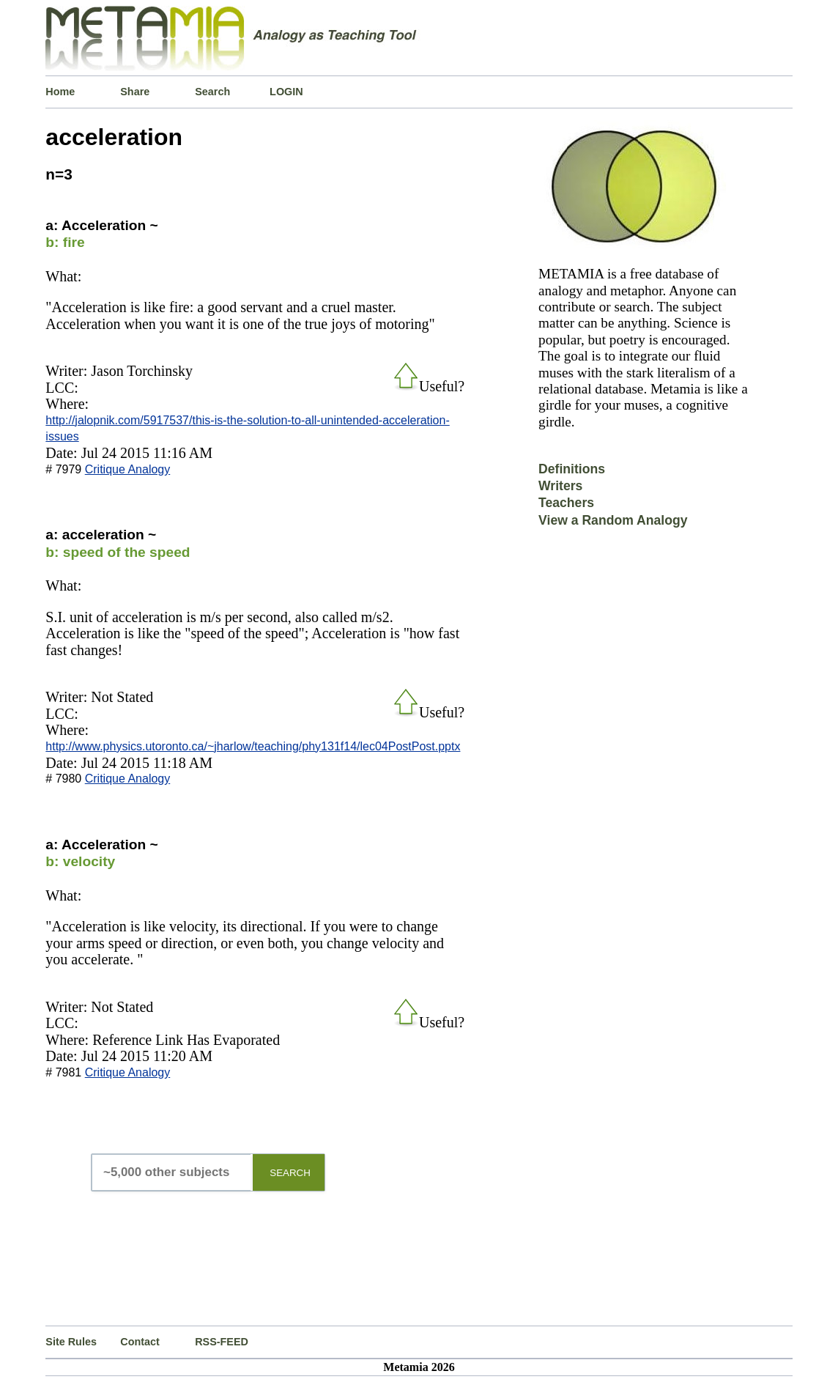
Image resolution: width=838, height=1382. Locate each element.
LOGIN (286, 91)
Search (212, 91)
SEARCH (290, 1172)
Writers (560, 485)
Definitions (571, 469)
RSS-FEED (221, 1342)
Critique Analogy (128, 469)
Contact (140, 1342)
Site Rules (71, 1342)
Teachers (566, 502)
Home (60, 91)
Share (134, 91)
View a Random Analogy (612, 520)
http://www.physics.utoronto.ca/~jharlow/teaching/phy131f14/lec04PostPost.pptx (252, 746)
